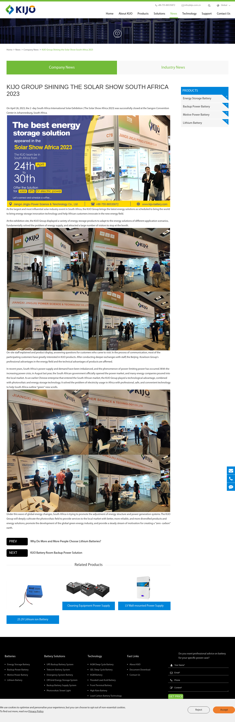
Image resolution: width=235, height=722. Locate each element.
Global (224, 5)
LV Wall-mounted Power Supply (144, 605)
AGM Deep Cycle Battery (102, 664)
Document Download (140, 670)
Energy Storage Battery (205, 97)
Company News (31, 50)
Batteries (10, 656)
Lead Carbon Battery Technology (106, 696)
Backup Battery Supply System (61, 685)
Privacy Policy (36, 711)
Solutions (159, 15)
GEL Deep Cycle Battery (101, 670)
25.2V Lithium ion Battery (32, 619)
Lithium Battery (205, 122)
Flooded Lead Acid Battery (103, 680)
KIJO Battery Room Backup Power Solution (56, 552)
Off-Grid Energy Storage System (62, 680)
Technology (189, 15)
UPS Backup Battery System (60, 664)
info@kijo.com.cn (191, 5)
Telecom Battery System (58, 670)
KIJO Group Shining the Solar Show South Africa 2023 (67, 50)
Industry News (173, 68)
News (173, 15)
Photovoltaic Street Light (59, 691)
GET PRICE (176, 696)
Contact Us (223, 15)
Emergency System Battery (60, 675)
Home (109, 15)
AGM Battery (96, 675)
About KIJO (125, 15)
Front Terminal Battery (101, 685)
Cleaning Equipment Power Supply (88, 605)
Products (143, 15)
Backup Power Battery (205, 106)
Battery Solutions (54, 656)
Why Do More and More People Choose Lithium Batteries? (65, 541)
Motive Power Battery (205, 114)
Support (207, 15)
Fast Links (133, 656)
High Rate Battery (98, 691)
